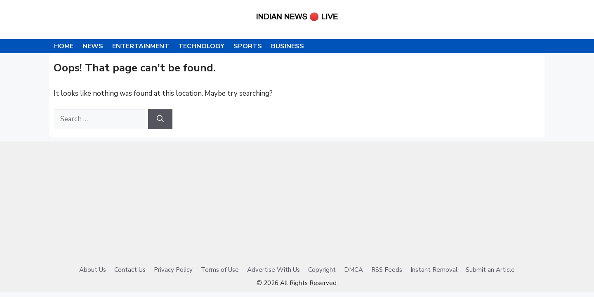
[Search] (160, 119)
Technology (201, 46)
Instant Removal (433, 270)
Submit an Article (490, 270)
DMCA (353, 270)
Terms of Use (220, 270)
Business (287, 46)
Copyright (322, 270)
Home (63, 46)
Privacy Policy (173, 270)
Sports (247, 46)
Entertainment (140, 46)
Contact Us (130, 270)
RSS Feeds (386, 270)
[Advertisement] (297, 199)
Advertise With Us (273, 270)
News (92, 46)
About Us (92, 270)
